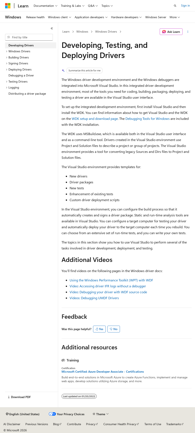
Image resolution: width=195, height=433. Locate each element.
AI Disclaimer (11, 424)
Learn (66, 31)
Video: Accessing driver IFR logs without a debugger (108, 286)
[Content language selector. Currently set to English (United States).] (22, 414)
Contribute (74, 424)
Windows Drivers (106, 31)
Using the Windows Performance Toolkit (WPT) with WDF (111, 280)
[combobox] (29, 37)
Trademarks (173, 424)
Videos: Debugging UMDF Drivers (94, 298)
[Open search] (175, 6)
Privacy (90, 424)
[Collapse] (51, 28)
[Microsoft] (8, 5)
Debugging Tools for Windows (147, 118)
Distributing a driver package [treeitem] (27, 93)
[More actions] (188, 31)
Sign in (185, 5)
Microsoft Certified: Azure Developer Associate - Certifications (103, 372)
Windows (82, 31)
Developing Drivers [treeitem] (21, 45)
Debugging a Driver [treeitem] (21, 75)
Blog (56, 424)
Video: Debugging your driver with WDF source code (108, 292)
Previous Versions (36, 424)
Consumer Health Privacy (119, 424)
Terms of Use (152, 424)
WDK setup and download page (95, 118)
